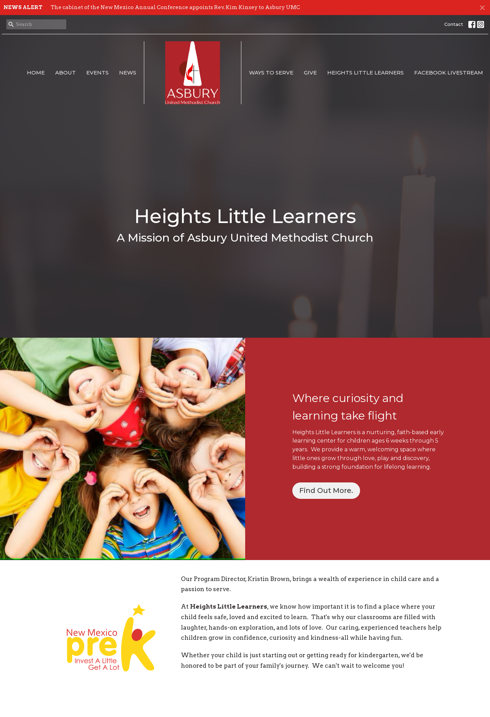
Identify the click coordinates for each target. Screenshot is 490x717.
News (127, 72)
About (65, 72)
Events (97, 72)
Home (36, 72)
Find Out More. (326, 490)
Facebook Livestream (448, 72)
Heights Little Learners (365, 72)
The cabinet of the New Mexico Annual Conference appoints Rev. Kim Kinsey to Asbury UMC (175, 7)
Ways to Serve (271, 72)
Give (310, 72)
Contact (453, 24)
